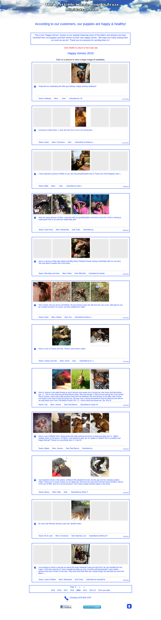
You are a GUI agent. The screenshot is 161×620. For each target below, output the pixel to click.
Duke (78, 230)
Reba (69, 273)
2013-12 (92, 590)
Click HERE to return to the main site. (80, 48)
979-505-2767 (85, 597)
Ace (70, 317)
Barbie (58, 317)
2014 (85, 590)
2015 (78, 590)
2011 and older (104, 590)
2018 (59, 590)
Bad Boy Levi (81, 536)
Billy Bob (82, 273)
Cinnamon (61, 142)
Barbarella (65, 230)
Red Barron (72, 405)
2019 (53, 590)
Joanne (58, 405)
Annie (67, 361)
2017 (66, 590)
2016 (72, 590)
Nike (59, 492)
